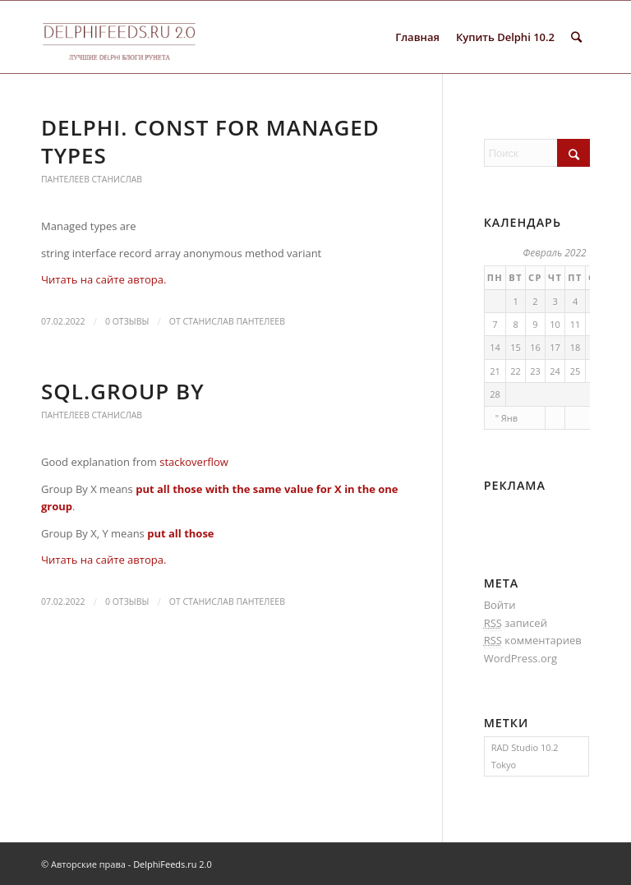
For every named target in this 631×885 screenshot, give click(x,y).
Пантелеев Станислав (91, 179)
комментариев (533, 640)
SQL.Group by (123, 391)
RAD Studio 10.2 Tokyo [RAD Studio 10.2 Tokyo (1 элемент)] (525, 756)
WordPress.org (521, 658)
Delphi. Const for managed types (210, 141)
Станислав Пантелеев (233, 321)
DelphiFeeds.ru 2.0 (172, 864)
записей (515, 623)
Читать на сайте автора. (103, 279)
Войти (500, 604)
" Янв (506, 418)
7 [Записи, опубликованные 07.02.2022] (494, 324)
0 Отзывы (127, 321)
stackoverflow (193, 461)
